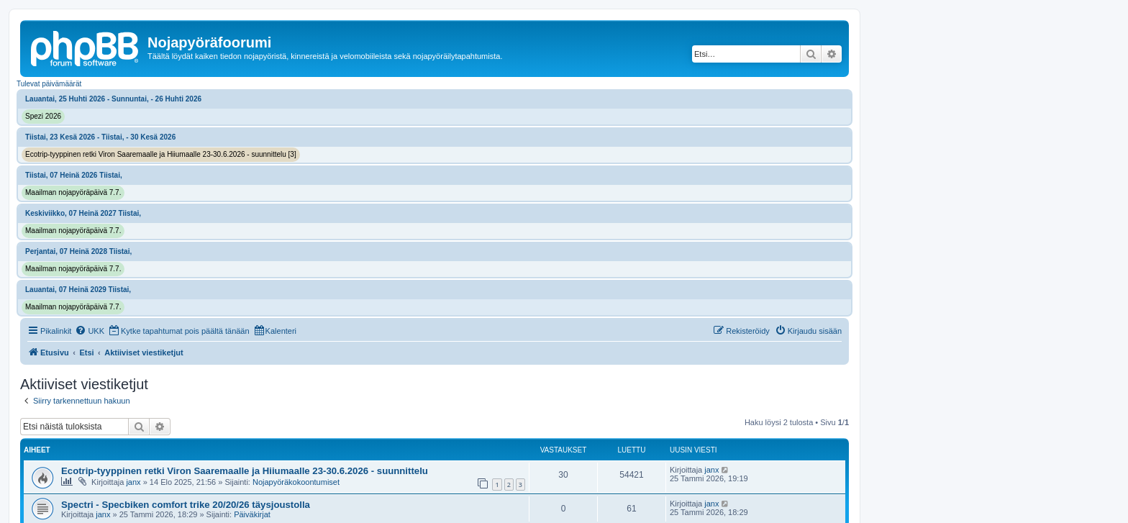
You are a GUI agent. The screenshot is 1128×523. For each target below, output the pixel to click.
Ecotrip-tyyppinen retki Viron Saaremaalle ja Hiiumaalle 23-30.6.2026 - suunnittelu (244, 470)
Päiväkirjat (252, 514)
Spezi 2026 (43, 116)
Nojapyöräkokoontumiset (296, 482)
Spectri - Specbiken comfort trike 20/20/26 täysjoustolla (185, 504)
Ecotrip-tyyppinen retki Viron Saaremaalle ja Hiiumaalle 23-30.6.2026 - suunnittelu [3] (160, 154)
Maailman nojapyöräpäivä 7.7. (73, 192)
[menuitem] (89, 331)
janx (133, 482)
